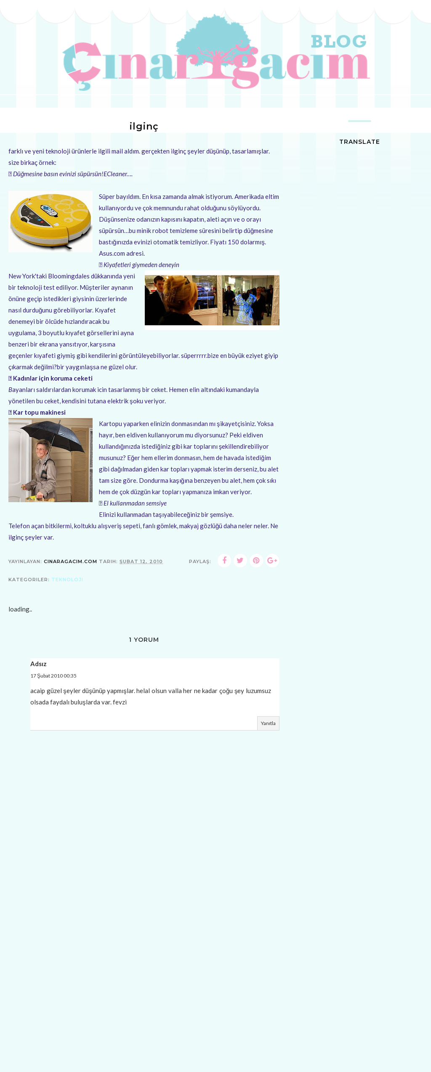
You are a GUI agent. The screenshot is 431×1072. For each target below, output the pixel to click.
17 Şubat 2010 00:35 (53, 675)
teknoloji (67, 579)
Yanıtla (268, 723)
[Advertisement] (143, 1010)
